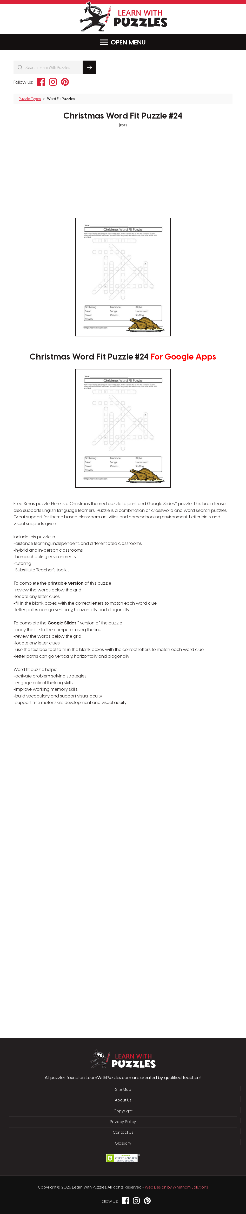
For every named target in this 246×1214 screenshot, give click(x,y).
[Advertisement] (98, 789)
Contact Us (123, 1133)
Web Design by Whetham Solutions (176, 1187)
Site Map (123, 1090)
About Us (123, 1100)
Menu (123, 42)
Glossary (123, 1143)
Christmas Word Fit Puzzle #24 (122, 116)
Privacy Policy (123, 1122)
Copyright (123, 1111)
